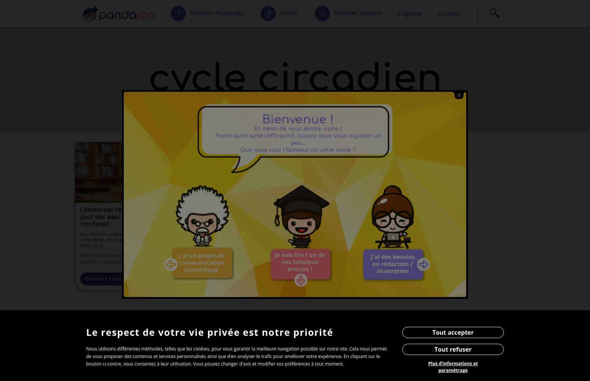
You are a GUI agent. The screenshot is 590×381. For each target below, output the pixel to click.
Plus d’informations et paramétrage (453, 366)
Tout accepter (453, 332)
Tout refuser (453, 349)
